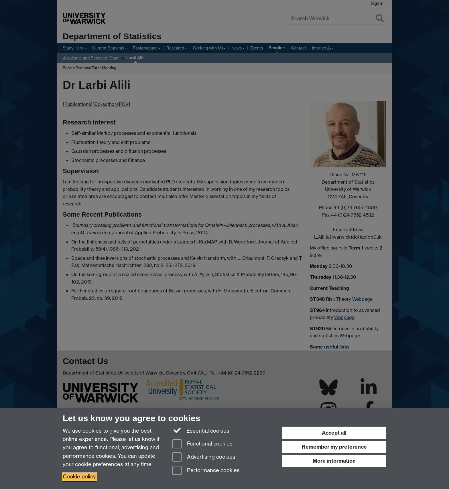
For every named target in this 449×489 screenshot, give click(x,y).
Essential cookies (200, 430)
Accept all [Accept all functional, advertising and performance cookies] (334, 432)
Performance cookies (206, 471)
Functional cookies (202, 444)
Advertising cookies (203, 457)
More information (334, 461)
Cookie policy (79, 476)
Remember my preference (334, 447)
